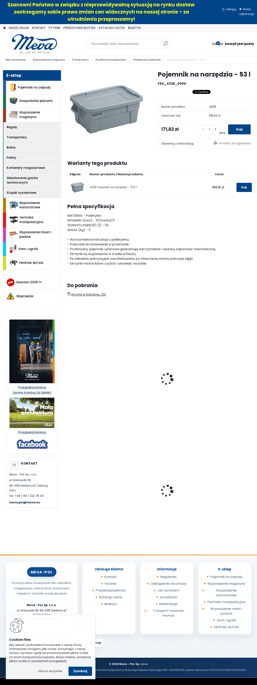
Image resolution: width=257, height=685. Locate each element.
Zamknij (80, 671)
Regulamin (168, 577)
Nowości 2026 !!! (24, 282)
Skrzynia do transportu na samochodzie (136, 369)
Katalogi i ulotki (110, 597)
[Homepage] (4, 28)
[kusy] (209, 129)
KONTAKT (39, 28)
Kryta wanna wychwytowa (80, 489)
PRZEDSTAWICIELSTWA (79, 28)
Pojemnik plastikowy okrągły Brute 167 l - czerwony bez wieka (181, 394)
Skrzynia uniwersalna (229, 367)
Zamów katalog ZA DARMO (32, 393)
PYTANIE (54, 28)
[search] (165, 45)
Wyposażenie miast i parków (30, 234)
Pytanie (110, 583)
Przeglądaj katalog (32, 387)
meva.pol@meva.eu (24, 502)
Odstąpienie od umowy (168, 583)
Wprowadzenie (16, 60)
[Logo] (30, 44)
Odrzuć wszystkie (50, 671)
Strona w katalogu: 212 (86, 294)
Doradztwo (168, 597)
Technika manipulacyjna (26, 219)
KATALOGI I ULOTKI (112, 28)
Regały (12, 127)
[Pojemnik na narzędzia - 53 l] (106, 109)
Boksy (11, 147)
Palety (11, 158)
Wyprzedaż (19, 296)
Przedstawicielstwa (110, 590)
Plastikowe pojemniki (147, 60)
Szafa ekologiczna (132, 488)
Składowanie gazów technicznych (22, 180)
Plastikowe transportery (111, 60)
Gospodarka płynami (31, 101)
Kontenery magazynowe (26, 168)
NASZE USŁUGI (19, 28)
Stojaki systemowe (21, 193)
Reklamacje (168, 604)
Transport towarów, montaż (168, 613)
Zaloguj (231, 9)
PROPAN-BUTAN (26, 263)
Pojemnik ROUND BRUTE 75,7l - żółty (87, 369)
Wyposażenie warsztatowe (24, 205)
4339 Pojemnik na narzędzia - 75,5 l (113, 187)
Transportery (80, 60)
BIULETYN (134, 28)
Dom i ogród (23, 249)
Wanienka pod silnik (227, 491)
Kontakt (110, 577)
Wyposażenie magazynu (49, 60)
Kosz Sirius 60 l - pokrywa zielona (177, 492)
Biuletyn (110, 604)
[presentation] (69, 375)
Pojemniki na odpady (30, 87)
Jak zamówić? (168, 590)
